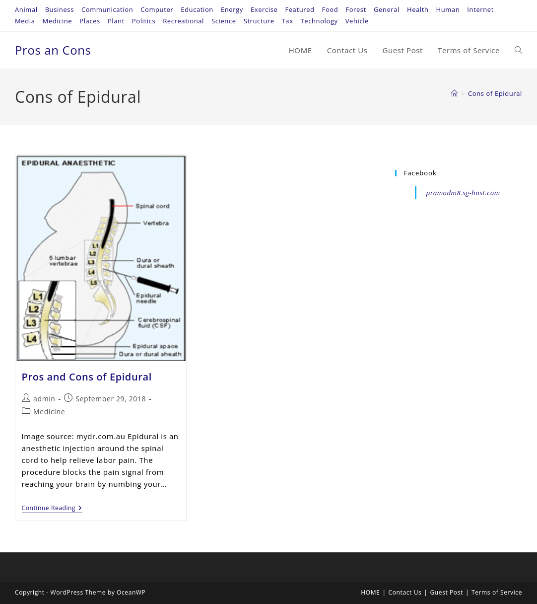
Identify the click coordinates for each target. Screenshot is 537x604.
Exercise (264, 9)
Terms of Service (496, 592)
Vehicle (357, 20)
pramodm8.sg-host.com (463, 192)
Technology (319, 20)
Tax (287, 20)
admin (44, 398)
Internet (480, 9)
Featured (299, 9)
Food (330, 9)
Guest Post (446, 592)
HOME (370, 592)
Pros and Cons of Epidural (87, 376)
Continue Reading (52, 509)
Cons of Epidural (495, 93)
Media (25, 20)
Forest (355, 9)
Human (448, 9)
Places (89, 20)
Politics (143, 20)
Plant (116, 20)
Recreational (183, 20)
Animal (26, 9)
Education (197, 9)
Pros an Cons (53, 50)
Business (59, 9)
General (387, 9)
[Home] (454, 93)
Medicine (57, 20)
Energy (232, 9)
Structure (259, 20)
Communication (107, 9)
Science (223, 20)
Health (418, 9)
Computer (156, 9)
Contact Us (405, 592)
